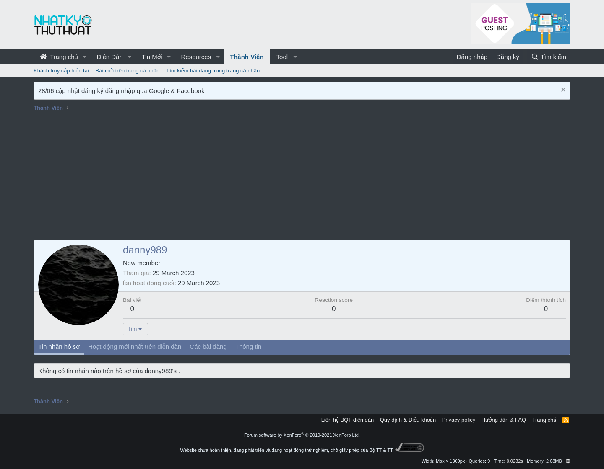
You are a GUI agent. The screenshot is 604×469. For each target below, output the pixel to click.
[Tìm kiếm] (548, 56)
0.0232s (515, 461)
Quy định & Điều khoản (408, 420)
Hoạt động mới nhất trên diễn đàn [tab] (134, 346)
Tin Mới (152, 56)
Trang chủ (59, 56)
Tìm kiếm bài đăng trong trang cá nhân (213, 70)
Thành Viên (247, 56)
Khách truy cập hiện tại (61, 70)
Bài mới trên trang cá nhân (128, 70)
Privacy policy (458, 420)
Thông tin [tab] (248, 346)
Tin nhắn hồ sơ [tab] (59, 346)
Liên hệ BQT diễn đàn (347, 420)
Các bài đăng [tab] (208, 346)
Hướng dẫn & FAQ (504, 420)
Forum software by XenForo (302, 435)
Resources (196, 56)
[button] (85, 56)
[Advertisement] (302, 177)
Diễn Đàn (110, 56)
